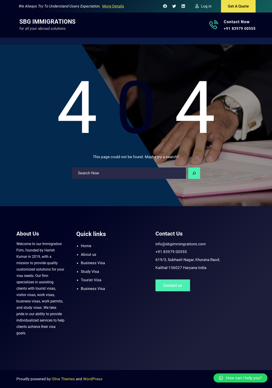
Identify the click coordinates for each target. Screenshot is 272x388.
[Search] (194, 173)
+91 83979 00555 (240, 28)
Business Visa (93, 263)
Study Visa (90, 271)
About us (88, 254)
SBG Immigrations (47, 21)
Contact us (172, 285)
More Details (113, 6)
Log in (206, 6)
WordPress (92, 379)
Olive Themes (64, 379)
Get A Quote (238, 6)
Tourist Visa (91, 280)
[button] (240, 378)
